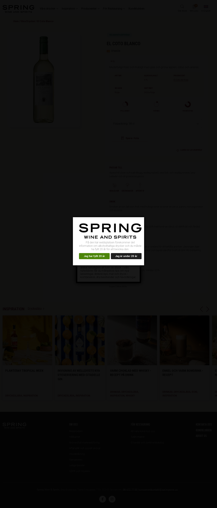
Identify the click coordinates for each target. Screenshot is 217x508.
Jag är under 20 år (126, 256)
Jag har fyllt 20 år (94, 256)
